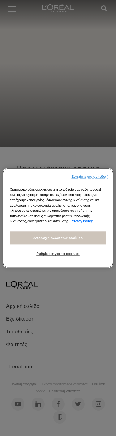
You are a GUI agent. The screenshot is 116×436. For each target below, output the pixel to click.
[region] (58, 218)
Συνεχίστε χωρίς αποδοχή (89, 176)
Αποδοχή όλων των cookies (58, 238)
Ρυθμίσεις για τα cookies (58, 253)
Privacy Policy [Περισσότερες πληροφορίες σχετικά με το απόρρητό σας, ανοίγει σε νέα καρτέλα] (82, 221)
